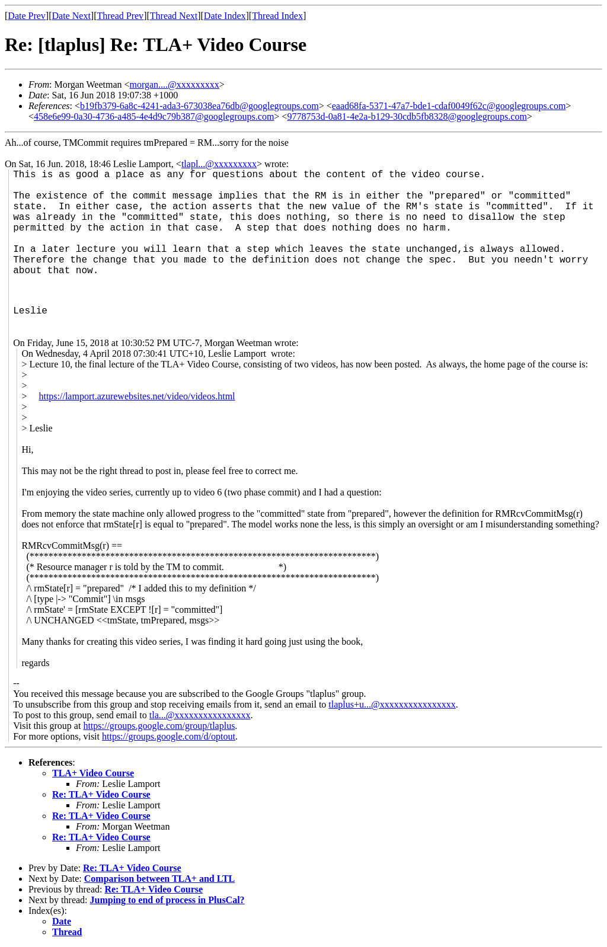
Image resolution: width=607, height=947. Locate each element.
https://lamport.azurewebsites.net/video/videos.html (137, 396)
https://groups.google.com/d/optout (168, 736)
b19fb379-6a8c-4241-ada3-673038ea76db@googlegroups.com (199, 106)
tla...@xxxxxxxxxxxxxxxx (200, 715)
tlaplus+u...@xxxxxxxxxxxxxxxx (391, 704)
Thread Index (277, 16)
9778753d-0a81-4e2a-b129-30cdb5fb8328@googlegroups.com (406, 116)
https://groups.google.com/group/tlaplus (159, 726)
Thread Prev (120, 16)
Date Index (225, 16)
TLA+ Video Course (93, 773)
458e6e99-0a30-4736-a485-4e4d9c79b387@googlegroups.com (154, 116)
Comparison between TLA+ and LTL (159, 879)
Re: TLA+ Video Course (101, 794)
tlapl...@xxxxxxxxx (219, 164)
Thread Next (173, 16)
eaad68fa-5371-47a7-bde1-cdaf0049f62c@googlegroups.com (449, 106)
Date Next (71, 16)
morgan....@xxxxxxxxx (174, 84)
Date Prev (27, 16)
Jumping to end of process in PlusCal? (167, 900)
